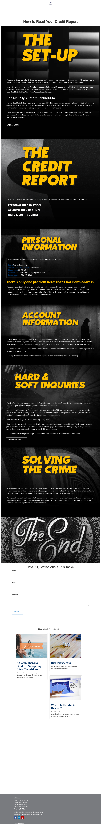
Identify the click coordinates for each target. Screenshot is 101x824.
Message (15, 594)
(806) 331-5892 (24, 800)
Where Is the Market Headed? (64, 706)
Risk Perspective (61, 662)
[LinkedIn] (19, 817)
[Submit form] (17, 611)
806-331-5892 (23, 802)
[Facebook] (15, 817)
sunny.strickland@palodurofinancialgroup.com (28, 814)
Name (14, 571)
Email (14, 582)
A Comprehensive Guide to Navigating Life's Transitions (29, 666)
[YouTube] (22, 817)
